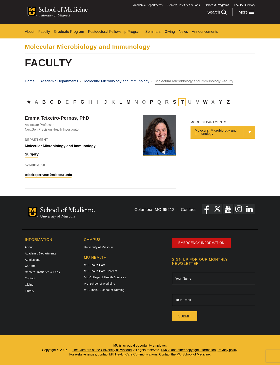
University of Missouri (98, 247)
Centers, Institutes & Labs (183, 5)
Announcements (205, 32)
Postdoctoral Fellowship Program (114, 32)
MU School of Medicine (99, 283)
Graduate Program (69, 32)
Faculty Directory (244, 5)
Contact (188, 209)
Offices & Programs (217, 5)
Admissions (32, 259)
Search (216, 12)
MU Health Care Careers (100, 271)
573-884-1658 (35, 165)
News (183, 32)
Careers (30, 265)
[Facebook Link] (207, 209)
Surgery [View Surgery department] (32, 154)
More (246, 12)
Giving (170, 32)
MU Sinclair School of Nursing (104, 290)
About (29, 32)
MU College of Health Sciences (105, 277)
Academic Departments (148, 5)
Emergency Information (201, 243)
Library (29, 291)
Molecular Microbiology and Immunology (87, 46)
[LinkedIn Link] (249, 209)
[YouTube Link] (228, 209)
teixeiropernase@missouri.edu (48, 175)
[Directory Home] (29, 102)
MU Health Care (95, 265)
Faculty (44, 32)
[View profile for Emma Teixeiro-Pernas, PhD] (159, 135)
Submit (184, 316)
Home (30, 81)
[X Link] (217, 209)
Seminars (153, 32)
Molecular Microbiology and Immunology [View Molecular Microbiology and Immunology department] (60, 146)
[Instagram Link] (239, 209)
